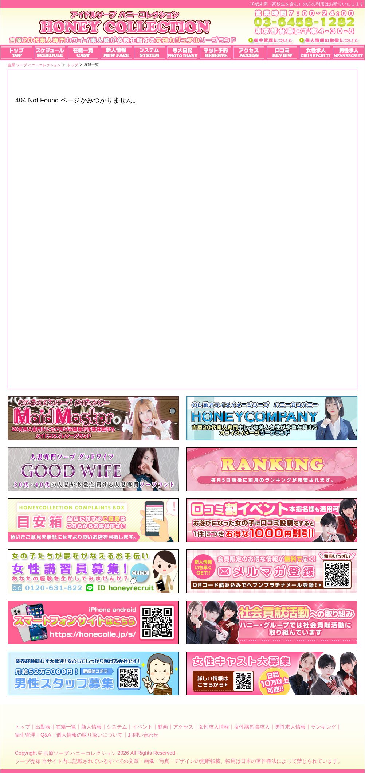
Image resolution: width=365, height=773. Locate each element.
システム (117, 727)
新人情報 (91, 727)
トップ (22, 727)
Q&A (45, 734)
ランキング (323, 727)
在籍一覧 (66, 727)
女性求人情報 (214, 727)
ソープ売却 (27, 761)
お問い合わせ (143, 734)
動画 (163, 727)
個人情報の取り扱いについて (89, 734)
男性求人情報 (290, 727)
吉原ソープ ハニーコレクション (79, 753)
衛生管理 (25, 734)
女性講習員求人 (252, 727)
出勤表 (43, 727)
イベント (142, 727)
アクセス (183, 727)
